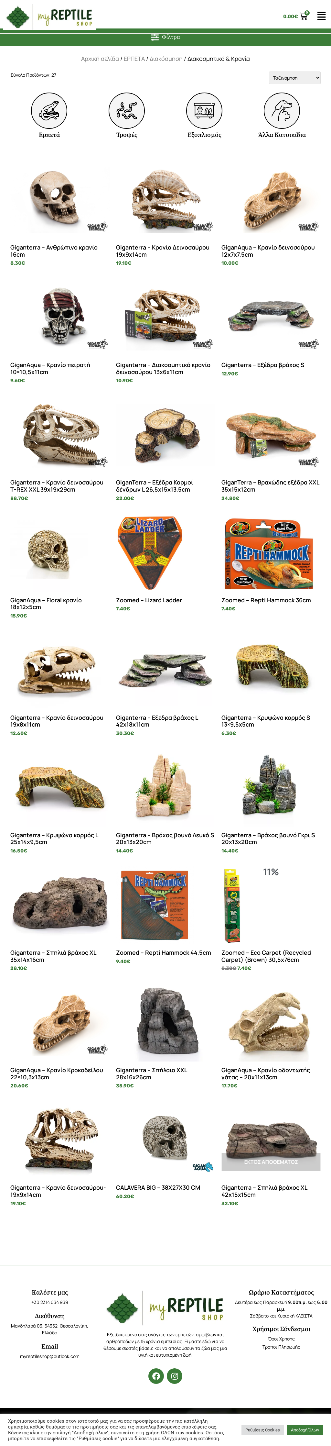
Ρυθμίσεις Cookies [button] (262, 1430)
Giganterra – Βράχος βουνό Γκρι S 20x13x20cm (268, 838)
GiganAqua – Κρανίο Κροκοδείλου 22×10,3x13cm (56, 1073)
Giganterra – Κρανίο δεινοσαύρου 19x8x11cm (56, 721)
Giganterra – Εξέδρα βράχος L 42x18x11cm (157, 721)
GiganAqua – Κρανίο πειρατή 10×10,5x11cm (50, 368)
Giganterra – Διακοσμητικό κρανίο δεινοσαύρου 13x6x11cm (163, 368)
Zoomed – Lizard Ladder (149, 600)
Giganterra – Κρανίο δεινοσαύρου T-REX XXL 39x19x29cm (56, 485)
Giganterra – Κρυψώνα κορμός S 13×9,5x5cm (265, 721)
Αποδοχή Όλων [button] (305, 1430)
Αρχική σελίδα (100, 58)
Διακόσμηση (166, 58)
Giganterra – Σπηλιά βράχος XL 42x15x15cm (264, 1191)
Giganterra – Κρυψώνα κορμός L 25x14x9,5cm (54, 838)
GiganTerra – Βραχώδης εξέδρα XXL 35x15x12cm (270, 485)
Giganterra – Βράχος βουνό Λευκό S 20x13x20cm (165, 838)
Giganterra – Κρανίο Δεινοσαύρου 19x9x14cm (162, 250)
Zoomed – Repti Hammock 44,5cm (163, 952)
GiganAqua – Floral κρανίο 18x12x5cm (46, 603)
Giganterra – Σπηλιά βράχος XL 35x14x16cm (53, 956)
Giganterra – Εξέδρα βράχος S (262, 365)
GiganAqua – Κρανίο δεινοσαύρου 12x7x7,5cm (268, 250)
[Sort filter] (295, 78)
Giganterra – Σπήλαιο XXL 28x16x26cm (151, 1073)
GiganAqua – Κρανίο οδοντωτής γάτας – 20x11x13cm (265, 1073)
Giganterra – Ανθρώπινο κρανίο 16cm (54, 250)
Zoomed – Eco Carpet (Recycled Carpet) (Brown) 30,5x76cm (266, 956)
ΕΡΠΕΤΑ (134, 58)
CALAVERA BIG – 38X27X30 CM (158, 1187)
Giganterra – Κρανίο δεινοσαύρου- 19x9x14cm (58, 1191)
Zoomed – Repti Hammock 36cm (266, 600)
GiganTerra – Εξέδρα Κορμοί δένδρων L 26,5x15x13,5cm (154, 485)
